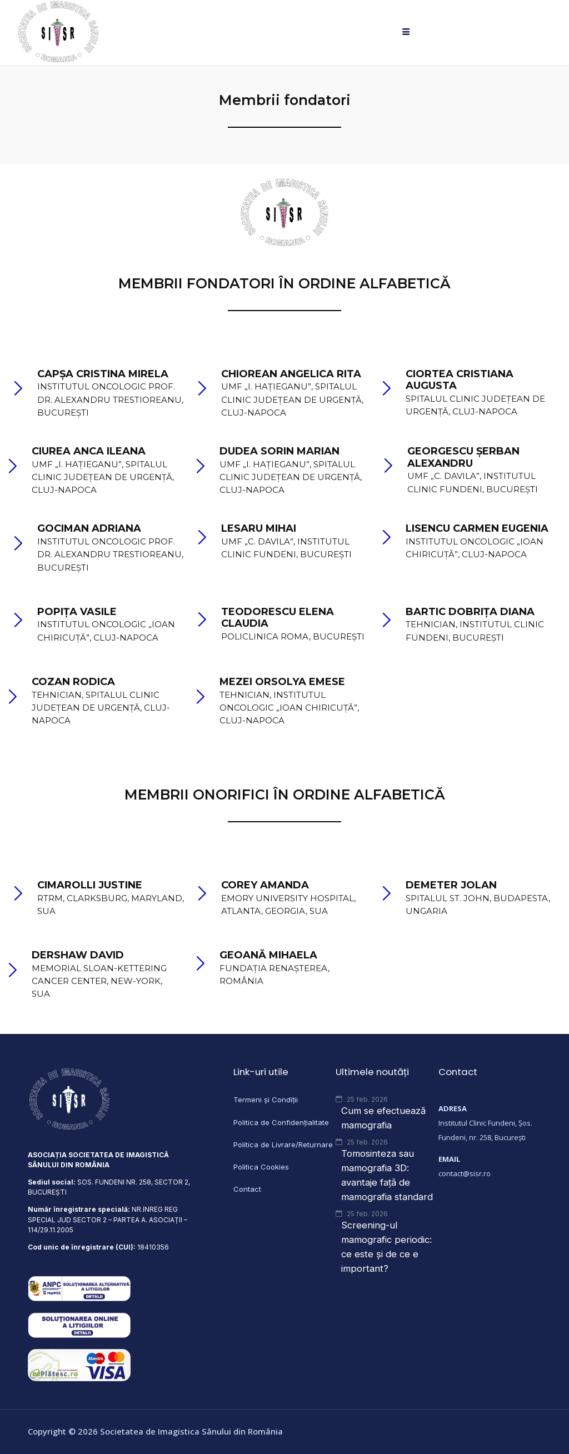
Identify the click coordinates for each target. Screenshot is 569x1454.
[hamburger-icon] (405, 32)
